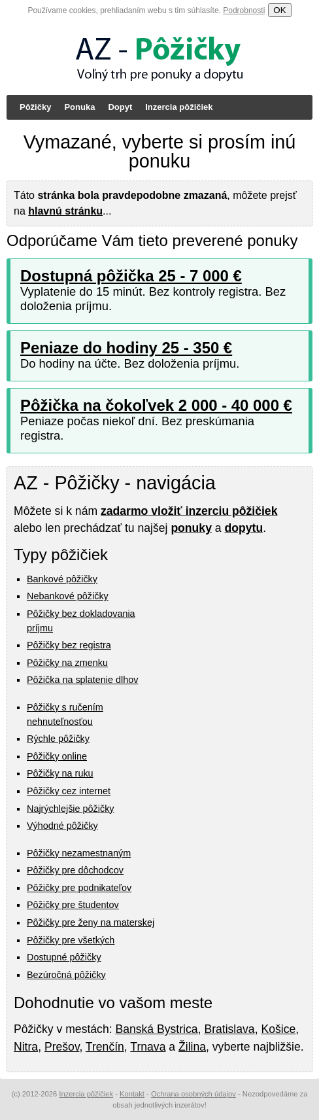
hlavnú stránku (65, 211)
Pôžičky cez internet (68, 791)
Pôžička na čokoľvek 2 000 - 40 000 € (156, 405)
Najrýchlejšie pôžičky (70, 808)
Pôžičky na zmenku (67, 662)
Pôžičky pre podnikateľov (79, 888)
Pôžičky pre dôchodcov (75, 870)
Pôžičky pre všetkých (70, 940)
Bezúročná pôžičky (66, 975)
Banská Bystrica (156, 1029)
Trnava (147, 1046)
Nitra (26, 1046)
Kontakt (132, 1094)
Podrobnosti (244, 10)
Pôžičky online (57, 756)
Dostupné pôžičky (64, 957)
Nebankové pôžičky (68, 596)
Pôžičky (35, 107)
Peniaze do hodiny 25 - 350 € (126, 348)
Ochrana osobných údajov (193, 1094)
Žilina (192, 1046)
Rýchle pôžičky (58, 738)
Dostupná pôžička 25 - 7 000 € (131, 276)
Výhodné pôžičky (62, 825)
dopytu (244, 527)
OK (279, 10)
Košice (278, 1029)
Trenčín (105, 1046)
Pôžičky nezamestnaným (79, 853)
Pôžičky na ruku (60, 773)
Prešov (61, 1046)
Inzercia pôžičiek (178, 107)
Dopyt (120, 107)
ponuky (191, 527)
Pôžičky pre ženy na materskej (90, 922)
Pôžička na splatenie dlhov (82, 679)
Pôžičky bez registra (69, 645)
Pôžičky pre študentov (73, 905)
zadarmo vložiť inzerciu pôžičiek (189, 510)
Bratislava (229, 1029)
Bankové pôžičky (62, 579)
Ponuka (79, 107)
